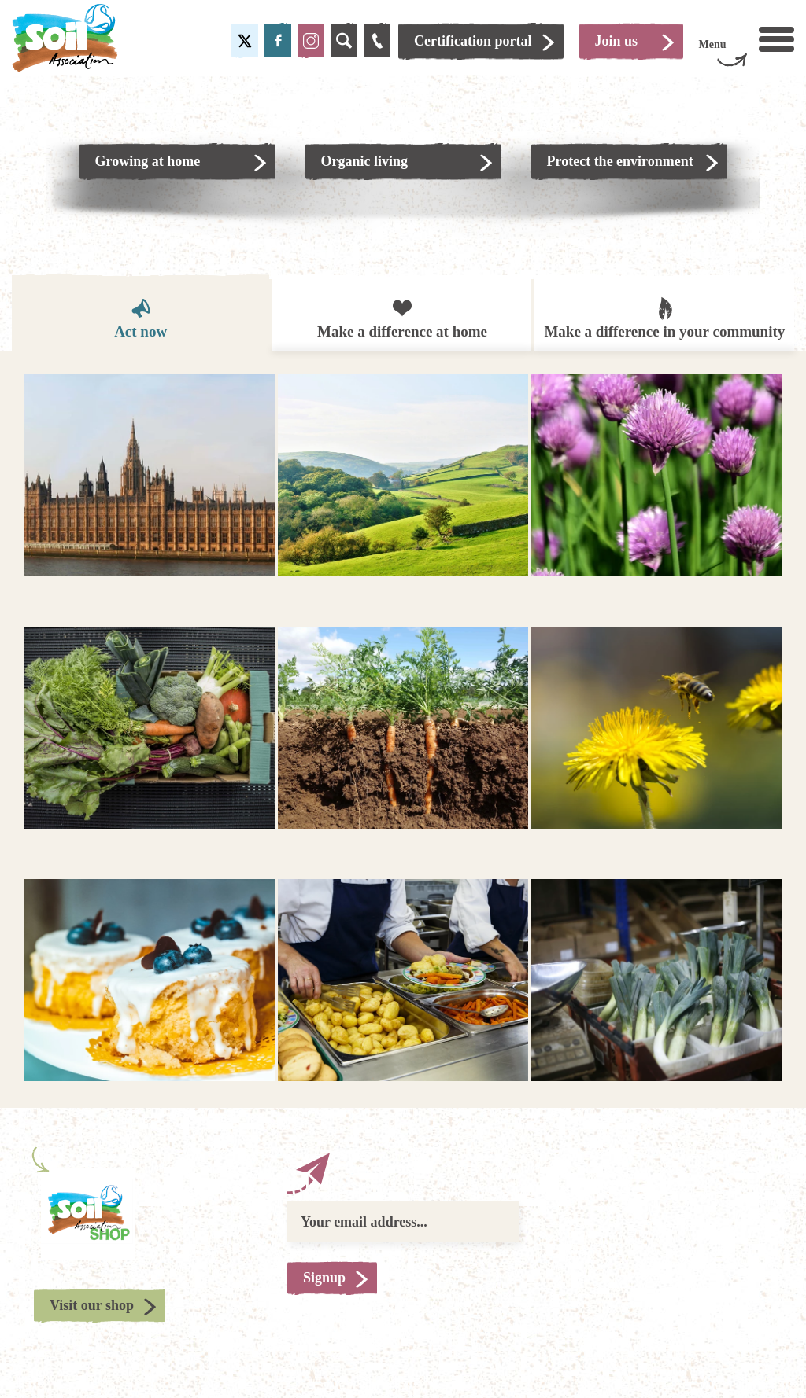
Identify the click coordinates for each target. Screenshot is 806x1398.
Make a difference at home (402, 318)
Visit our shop (92, 1305)
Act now (140, 318)
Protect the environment (620, 161)
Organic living (365, 161)
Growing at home (148, 161)
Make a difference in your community (664, 317)
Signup (324, 1278)
